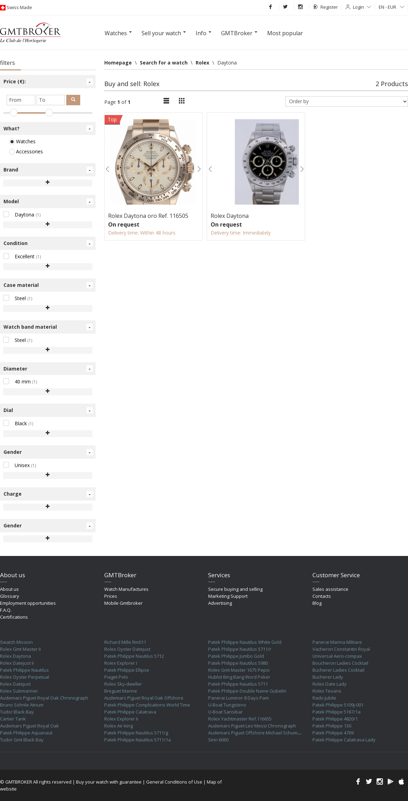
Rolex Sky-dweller (123, 684)
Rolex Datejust (15, 684)
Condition (48, 243)
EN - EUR (391, 7)
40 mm (20, 381)
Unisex (19, 465)
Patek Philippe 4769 (333, 733)
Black (18, 423)
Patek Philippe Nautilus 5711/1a (137, 740)
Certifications (14, 617)
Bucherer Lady (327, 677)
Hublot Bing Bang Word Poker (239, 677)
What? (48, 128)
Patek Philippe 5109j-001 (337, 705)
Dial (48, 410)
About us (9, 589)
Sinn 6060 (218, 740)
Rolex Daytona (15, 656)
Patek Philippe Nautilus (24, 670)
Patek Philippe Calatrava (130, 712)
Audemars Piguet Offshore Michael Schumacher (259, 733)
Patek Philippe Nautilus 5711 (238, 684)
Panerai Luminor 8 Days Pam (238, 698)
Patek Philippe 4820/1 (335, 719)
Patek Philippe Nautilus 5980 (238, 663)
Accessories (26, 151)
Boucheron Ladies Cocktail (340, 663)
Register (325, 7)
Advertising (220, 603)
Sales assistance (330, 589)
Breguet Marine (120, 691)
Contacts (321, 596)
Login (362, 7)
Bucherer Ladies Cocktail (338, 670)
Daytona (22, 214)
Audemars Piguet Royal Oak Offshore (143, 698)
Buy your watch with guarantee (109, 782)
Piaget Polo (116, 677)
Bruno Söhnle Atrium (22, 705)
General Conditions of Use (174, 782)
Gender (48, 452)
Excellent (22, 256)
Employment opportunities (28, 603)
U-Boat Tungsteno (227, 705)
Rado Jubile (324, 698)
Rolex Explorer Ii (121, 719)
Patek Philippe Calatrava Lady (344, 740)
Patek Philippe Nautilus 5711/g (136, 733)
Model (48, 201)
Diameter (48, 368)
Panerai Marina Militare (337, 642)
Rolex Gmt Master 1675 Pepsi (239, 670)
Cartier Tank (13, 719)
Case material (48, 285)
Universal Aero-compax (337, 656)
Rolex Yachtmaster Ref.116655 (240, 719)
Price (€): (48, 81)
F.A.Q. (6, 610)
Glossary (9, 596)
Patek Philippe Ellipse (126, 670)
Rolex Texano (326, 691)
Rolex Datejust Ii (17, 663)
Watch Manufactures (126, 589)
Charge (48, 494)
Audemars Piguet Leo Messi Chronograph (252, 726)
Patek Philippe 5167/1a (336, 712)
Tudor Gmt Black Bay (22, 740)
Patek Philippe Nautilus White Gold (244, 642)
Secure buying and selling (235, 589)
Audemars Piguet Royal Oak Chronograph (44, 698)
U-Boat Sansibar (225, 712)
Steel (17, 298)
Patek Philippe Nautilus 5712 (134, 656)
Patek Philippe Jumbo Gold (236, 656)
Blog (317, 603)
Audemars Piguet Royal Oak (29, 726)
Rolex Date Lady (329, 684)
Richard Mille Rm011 (125, 642)
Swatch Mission (16, 642)
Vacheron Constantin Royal (341, 649)
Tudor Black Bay (17, 712)
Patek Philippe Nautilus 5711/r (239, 649)
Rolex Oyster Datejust (127, 649)
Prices (110, 596)
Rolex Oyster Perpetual (24, 677)
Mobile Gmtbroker (123, 603)
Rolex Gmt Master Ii (20, 649)
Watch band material (48, 327)
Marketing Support (228, 596)
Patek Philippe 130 (331, 726)
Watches (22, 141)
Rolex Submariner (19, 691)
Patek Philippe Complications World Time (147, 705)
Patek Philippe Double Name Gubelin (247, 691)
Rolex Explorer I (120, 663)
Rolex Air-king (118, 726)
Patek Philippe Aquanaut (26, 733)
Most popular (285, 33)
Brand (48, 170)
